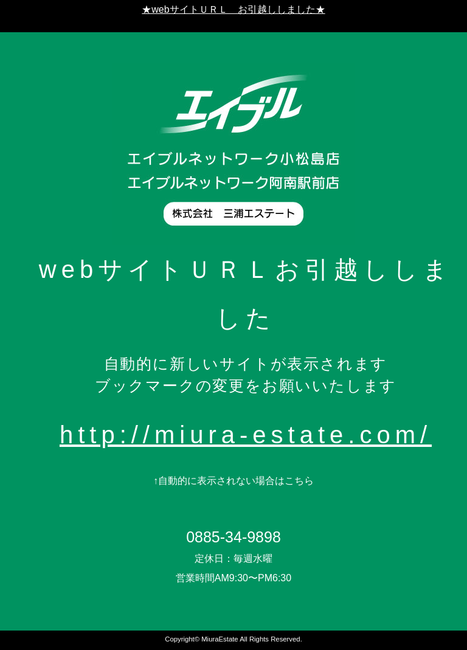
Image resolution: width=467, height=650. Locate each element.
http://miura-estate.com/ (246, 434)
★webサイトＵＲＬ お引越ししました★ (233, 9)
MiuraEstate (219, 639)
